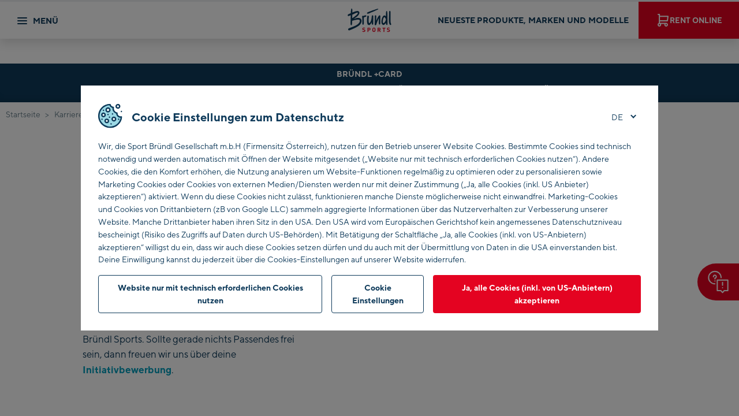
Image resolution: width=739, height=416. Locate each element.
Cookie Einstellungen (378, 294)
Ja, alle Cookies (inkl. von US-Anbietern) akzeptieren (537, 294)
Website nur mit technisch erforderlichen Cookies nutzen (210, 294)
